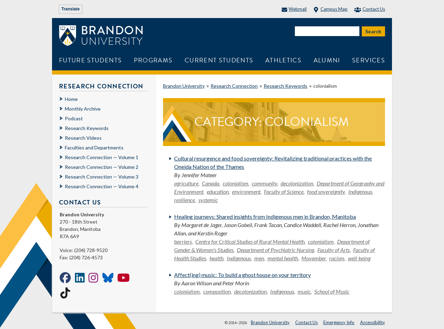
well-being (359, 258)
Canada (210, 183)
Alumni (327, 60)
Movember (313, 258)
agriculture (186, 183)
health (216, 258)
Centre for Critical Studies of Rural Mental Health (250, 241)
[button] (431, 316)
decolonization (297, 183)
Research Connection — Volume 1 (101, 157)
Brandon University (184, 86)
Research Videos (83, 138)
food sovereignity (326, 191)
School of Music (331, 291)
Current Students (219, 60)
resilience (184, 200)
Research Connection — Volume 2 (101, 167)
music (304, 291)
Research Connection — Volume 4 (101, 186)
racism (336, 258)
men (259, 258)
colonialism (235, 183)
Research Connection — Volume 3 (101, 177)
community (264, 183)
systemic (208, 200)
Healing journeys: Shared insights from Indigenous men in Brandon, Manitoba (265, 216)
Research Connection (234, 86)
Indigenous (360, 191)
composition (217, 291)
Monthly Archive (83, 109)
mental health (282, 258)
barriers (183, 241)
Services (368, 60)
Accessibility (372, 322)
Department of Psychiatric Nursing (275, 249)
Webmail (294, 9)
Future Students (90, 60)
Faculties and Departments (94, 147)
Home (71, 99)
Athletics (283, 60)
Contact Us (369, 9)
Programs (153, 60)
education (218, 191)
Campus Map (330, 9)
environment (246, 191)
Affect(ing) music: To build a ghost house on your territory (242, 274)
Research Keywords (285, 86)
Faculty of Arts (333, 249)
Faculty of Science (284, 191)
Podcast (74, 118)
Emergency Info (339, 322)
